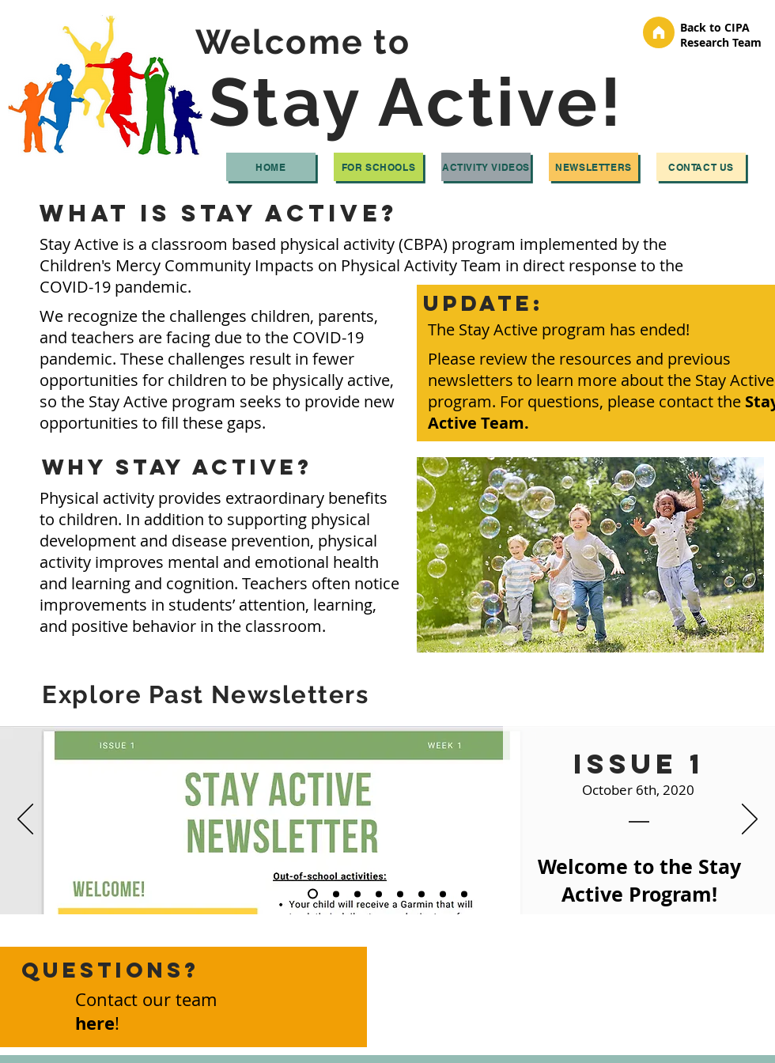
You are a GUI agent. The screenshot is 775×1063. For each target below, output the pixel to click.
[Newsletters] (593, 167)
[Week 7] (443, 894)
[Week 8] (464, 894)
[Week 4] (379, 894)
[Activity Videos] (486, 167)
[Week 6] (421, 894)
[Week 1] (313, 894)
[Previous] (25, 820)
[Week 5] (400, 894)
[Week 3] (357, 894)
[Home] (271, 167)
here (95, 1023)
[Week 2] (336, 894)
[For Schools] (378, 167)
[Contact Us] (701, 167)
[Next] (750, 820)
